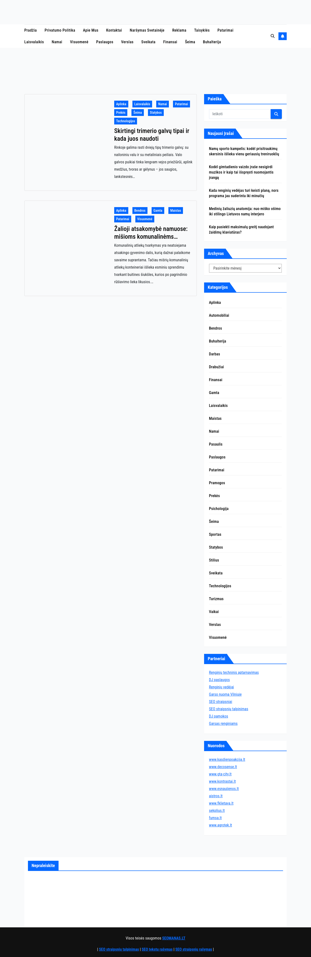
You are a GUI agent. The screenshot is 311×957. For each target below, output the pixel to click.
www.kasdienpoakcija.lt (227, 759)
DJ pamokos (218, 716)
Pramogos (217, 483)
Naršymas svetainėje (147, 30)
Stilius (214, 560)
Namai (57, 42)
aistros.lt (216, 796)
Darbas (214, 354)
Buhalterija (212, 42)
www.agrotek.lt (220, 825)
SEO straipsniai (220, 701)
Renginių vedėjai (221, 687)
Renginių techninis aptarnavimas (234, 672)
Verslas (127, 42)
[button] (273, 36)
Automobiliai (219, 315)
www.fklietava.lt (221, 803)
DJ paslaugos (219, 679)
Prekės (120, 112)
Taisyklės (202, 30)
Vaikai (214, 611)
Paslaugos (104, 42)
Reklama (179, 30)
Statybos (156, 112)
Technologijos (125, 121)
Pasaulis (216, 444)
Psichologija (219, 508)
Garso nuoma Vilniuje (225, 694)
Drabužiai (216, 367)
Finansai (170, 42)
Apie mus (90, 30)
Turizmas (216, 599)
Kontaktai (114, 30)
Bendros (140, 210)
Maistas (175, 210)
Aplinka (121, 104)
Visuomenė (79, 42)
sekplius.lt (217, 810)
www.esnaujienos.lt (224, 788)
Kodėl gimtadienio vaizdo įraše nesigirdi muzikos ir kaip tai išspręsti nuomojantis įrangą (241, 172)
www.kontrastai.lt (222, 781)
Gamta (158, 210)
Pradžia (30, 30)
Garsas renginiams (223, 723)
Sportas (215, 534)
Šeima (190, 42)
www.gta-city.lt (220, 774)
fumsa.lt (215, 818)
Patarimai (225, 30)
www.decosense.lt (223, 766)
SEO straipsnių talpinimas (228, 709)
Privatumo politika (59, 30)
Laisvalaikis (34, 42)
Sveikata (148, 42)
